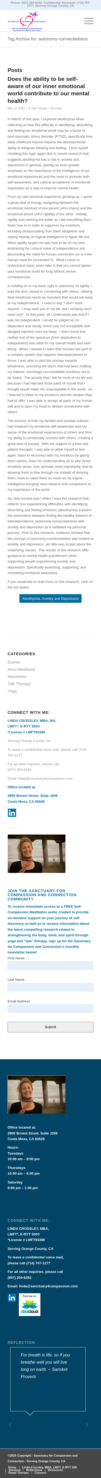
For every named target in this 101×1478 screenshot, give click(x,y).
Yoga (12, 691)
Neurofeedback (21, 669)
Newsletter (17, 676)
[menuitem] (12, 1467)
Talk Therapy (39, 108)
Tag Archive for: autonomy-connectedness (48, 39)
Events (14, 662)
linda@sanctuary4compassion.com (45, 778)
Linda (58, 108)
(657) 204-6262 (32, 2)
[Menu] (86, 20)
